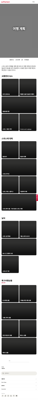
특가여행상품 (26, 59)
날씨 (22, 59)
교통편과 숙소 (11, 59)
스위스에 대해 (17, 59)
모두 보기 (6, 283)
